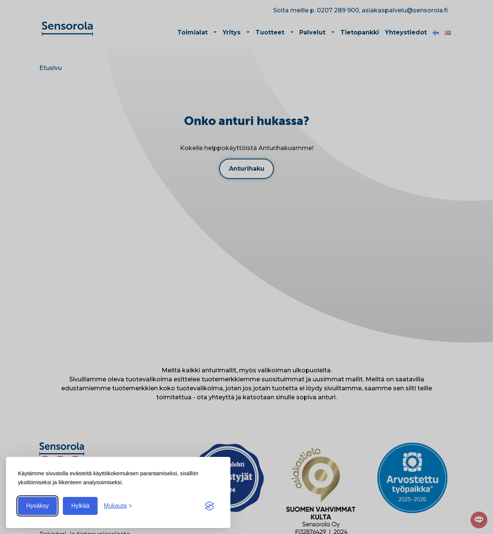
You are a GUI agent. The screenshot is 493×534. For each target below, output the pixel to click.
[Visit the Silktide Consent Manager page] (209, 506)
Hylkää (80, 506)
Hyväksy (37, 506)
